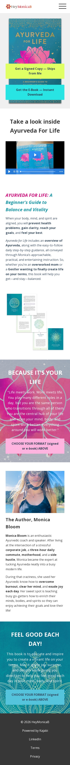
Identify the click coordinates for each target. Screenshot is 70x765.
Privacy (35, 756)
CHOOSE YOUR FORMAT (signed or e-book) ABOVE (35, 446)
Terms (35, 748)
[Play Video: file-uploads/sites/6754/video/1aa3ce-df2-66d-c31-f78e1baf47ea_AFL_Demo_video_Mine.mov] (35, 155)
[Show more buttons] (61, 172)
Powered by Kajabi (35, 731)
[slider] (38, 172)
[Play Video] (9, 172)
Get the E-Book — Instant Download (35, 92)
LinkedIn (35, 739)
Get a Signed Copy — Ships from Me (35, 71)
